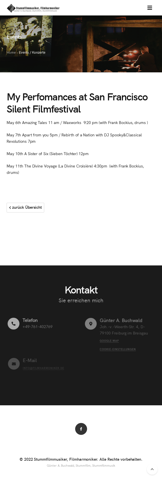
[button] (149, 7)
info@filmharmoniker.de (43, 368)
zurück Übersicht (25, 207)
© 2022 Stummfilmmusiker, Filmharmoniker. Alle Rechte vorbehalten (80, 459)
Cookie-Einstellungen (118, 349)
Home (11, 52)
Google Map (109, 340)
